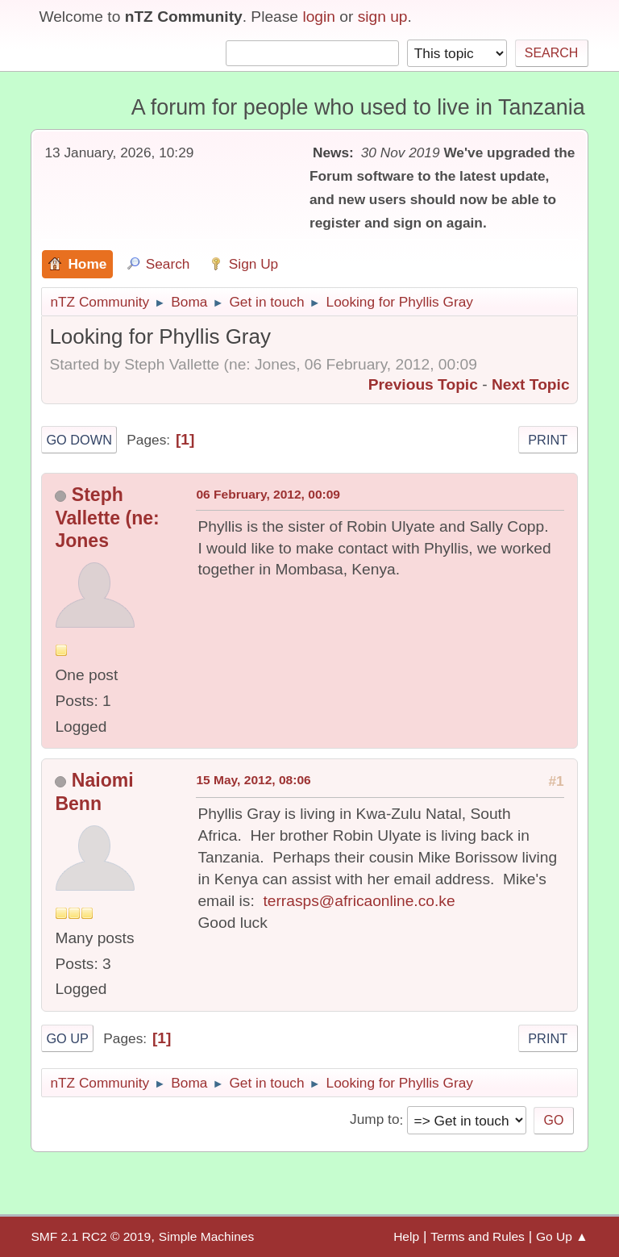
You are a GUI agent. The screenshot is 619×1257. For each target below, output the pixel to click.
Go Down (79, 439)
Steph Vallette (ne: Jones (107, 518)
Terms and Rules (477, 1236)
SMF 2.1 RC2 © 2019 (91, 1236)
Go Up (67, 1038)
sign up (383, 16)
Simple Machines (206, 1236)
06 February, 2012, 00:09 (268, 494)
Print (547, 439)
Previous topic (423, 384)
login (318, 16)
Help (406, 1236)
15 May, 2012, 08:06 (253, 780)
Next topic (531, 384)
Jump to (374, 1120)
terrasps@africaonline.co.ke (359, 900)
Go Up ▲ (562, 1236)
